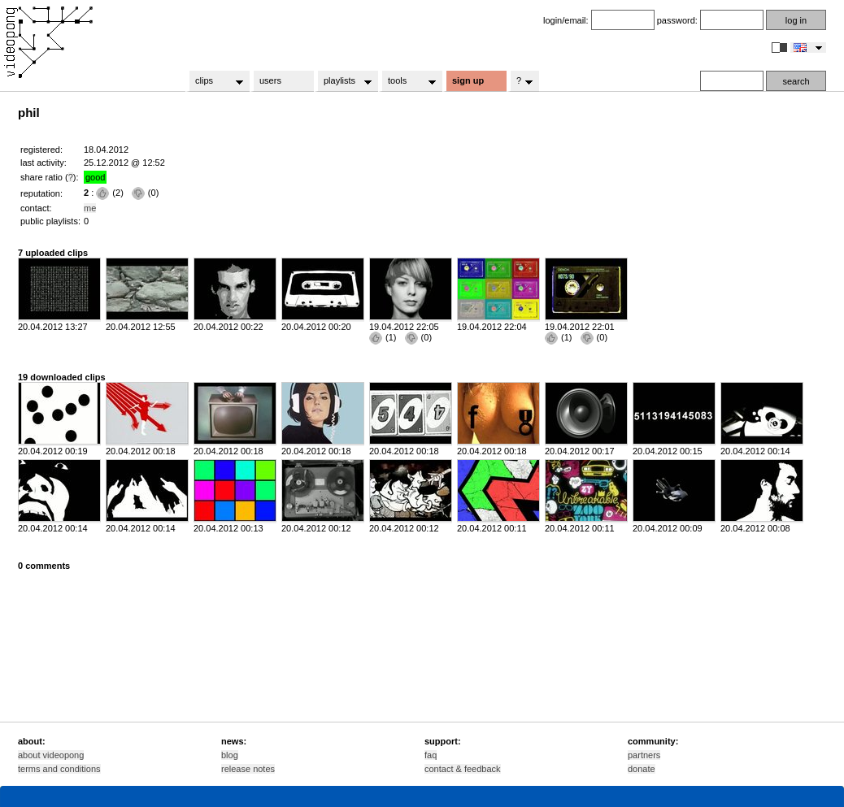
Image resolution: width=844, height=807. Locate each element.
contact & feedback (462, 769)
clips (214, 81)
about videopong (51, 755)
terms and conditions (59, 769)
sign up (468, 80)
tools (407, 81)
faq (430, 755)
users (270, 80)
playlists (343, 81)
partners (644, 755)
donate (641, 769)
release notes (248, 769)
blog (229, 755)
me (90, 208)
